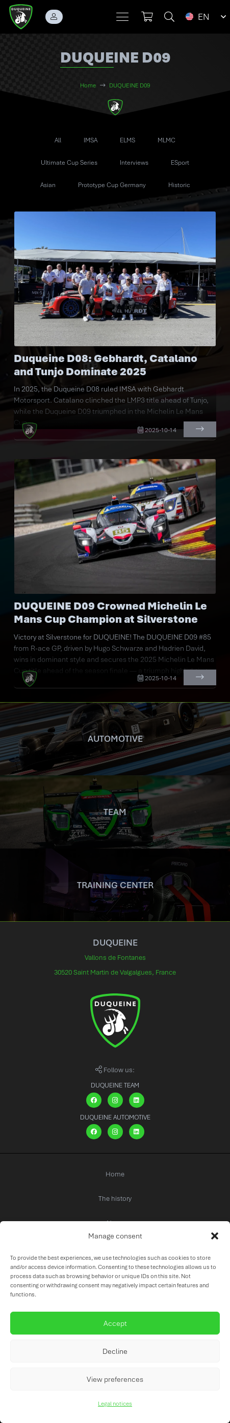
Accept (115, 1323)
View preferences (115, 1379)
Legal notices (115, 1403)
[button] (215, 1236)
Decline (115, 1351)
